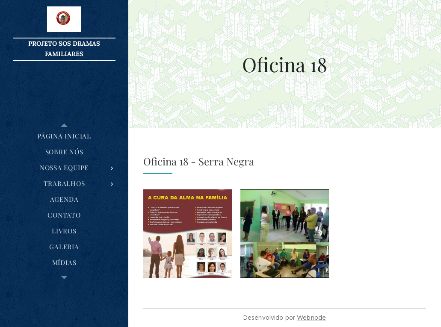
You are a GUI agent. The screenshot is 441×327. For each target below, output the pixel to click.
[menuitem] (64, 136)
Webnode (311, 317)
